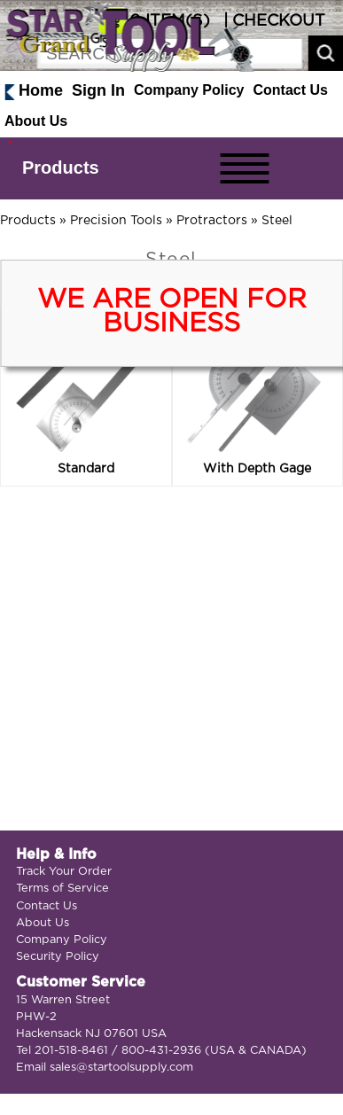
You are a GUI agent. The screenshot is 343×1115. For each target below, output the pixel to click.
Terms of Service (62, 888)
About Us (35, 121)
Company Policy (189, 89)
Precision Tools (116, 220)
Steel (276, 220)
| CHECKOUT (272, 21)
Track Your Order (64, 871)
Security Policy (57, 957)
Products (60, 167)
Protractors (211, 220)
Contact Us (290, 89)
